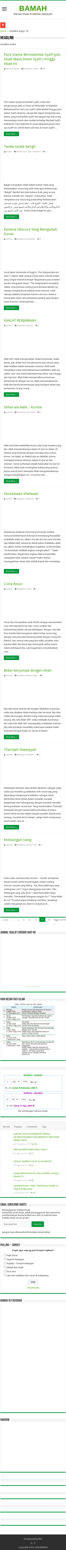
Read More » (11, 134)
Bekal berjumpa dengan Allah (27, 670)
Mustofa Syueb (12, 69)
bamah (9, 239)
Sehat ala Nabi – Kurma (23, 407)
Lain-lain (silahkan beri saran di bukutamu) (28, 1275)
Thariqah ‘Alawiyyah (20, 749)
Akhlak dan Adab (15, 1267)
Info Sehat (30, 412)
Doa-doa (11, 1271)
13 (49, 920)
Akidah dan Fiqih (24, 152)
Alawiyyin (20, 499)
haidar (9, 152)
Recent (6, 1126)
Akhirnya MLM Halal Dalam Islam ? (30, 1149)
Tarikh (35, 69)
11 (36, 920)
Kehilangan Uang (17, 840)
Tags (44, 1126)
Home (3, 31)
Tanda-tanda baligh (20, 146)
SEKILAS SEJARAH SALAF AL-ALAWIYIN (32, 1161)
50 (32, 1165)
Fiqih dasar (12, 1255)
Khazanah (30, 239)
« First (5, 920)
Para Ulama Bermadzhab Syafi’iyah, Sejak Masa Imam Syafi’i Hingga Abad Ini (32, 59)
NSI (40, 1539)
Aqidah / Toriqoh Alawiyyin (20, 1263)
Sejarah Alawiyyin (15, 1259)
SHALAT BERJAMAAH (20, 320)
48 (32, 1180)
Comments (31, 1126)
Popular (18, 1126)
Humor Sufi (31, 845)
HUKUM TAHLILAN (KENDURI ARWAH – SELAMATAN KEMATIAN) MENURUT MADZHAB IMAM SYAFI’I (36, 1137)
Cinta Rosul (13, 584)
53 (32, 1153)
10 (29, 920)
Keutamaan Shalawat (21, 494)
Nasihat (29, 325)
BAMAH (33, 8)
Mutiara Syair (32, 675)
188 (35, 1144)
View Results (33, 1287)
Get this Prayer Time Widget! (33, 986)
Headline (28, 69)
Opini (28, 589)
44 (44, 69)
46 (34, 1193)
